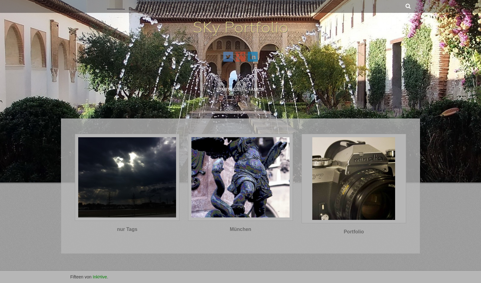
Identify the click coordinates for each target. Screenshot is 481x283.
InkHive (100, 276)
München (240, 229)
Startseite (229, 89)
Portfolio (354, 231)
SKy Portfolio (240, 27)
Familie (256, 89)
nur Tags (127, 229)
